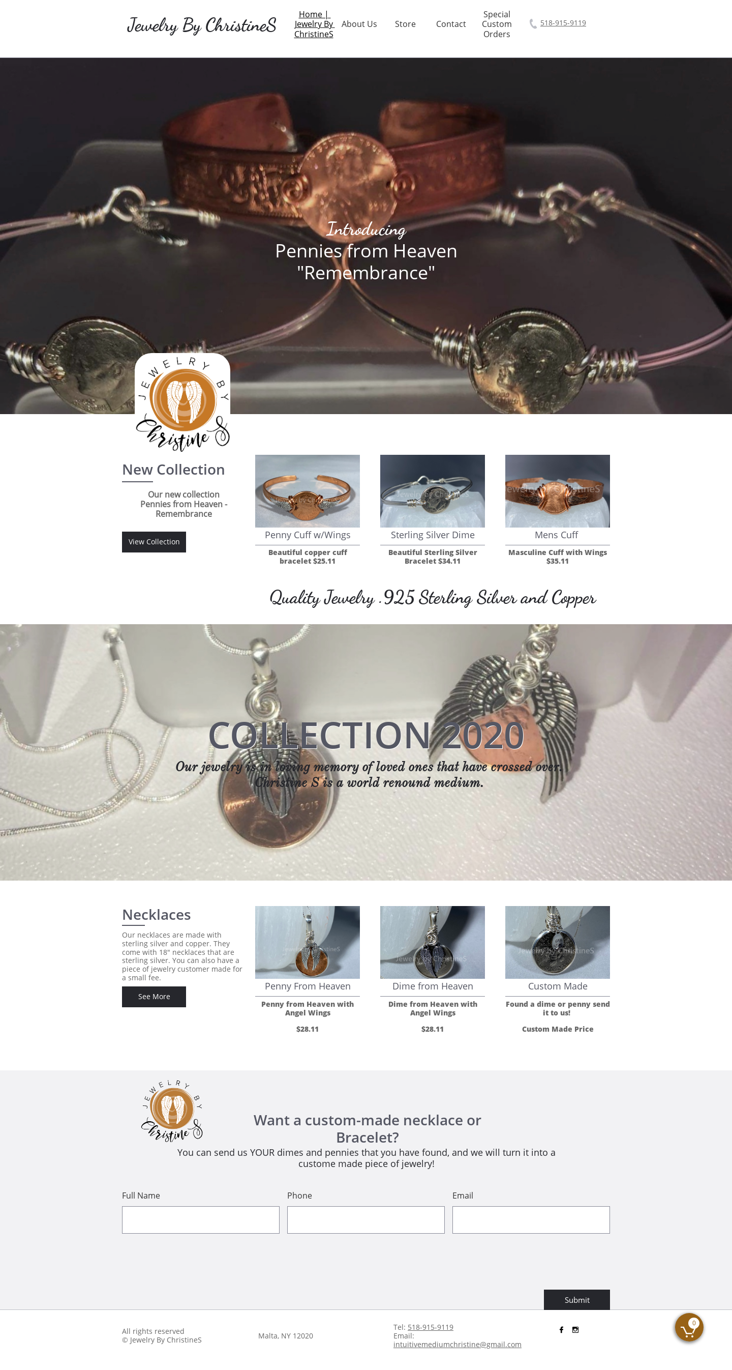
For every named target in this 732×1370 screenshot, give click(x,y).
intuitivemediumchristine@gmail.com (457, 1344)
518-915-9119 (563, 22)
